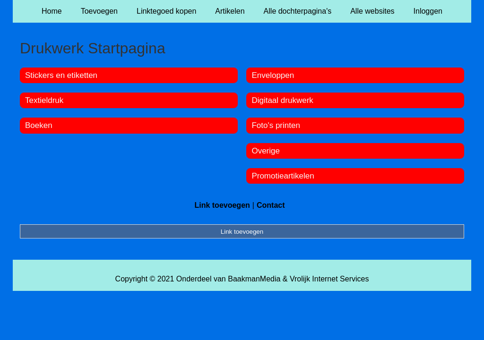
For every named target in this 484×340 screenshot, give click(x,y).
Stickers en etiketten (61, 75)
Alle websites (372, 11)
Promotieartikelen (282, 175)
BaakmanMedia (254, 279)
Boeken (38, 125)
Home (52, 11)
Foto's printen (275, 125)
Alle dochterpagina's (298, 11)
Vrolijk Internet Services (329, 279)
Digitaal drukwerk (282, 100)
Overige (265, 150)
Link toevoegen (222, 205)
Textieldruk (44, 100)
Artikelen (229, 11)
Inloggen (428, 11)
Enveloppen (272, 75)
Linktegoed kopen (166, 11)
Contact (271, 205)
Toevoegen (99, 11)
